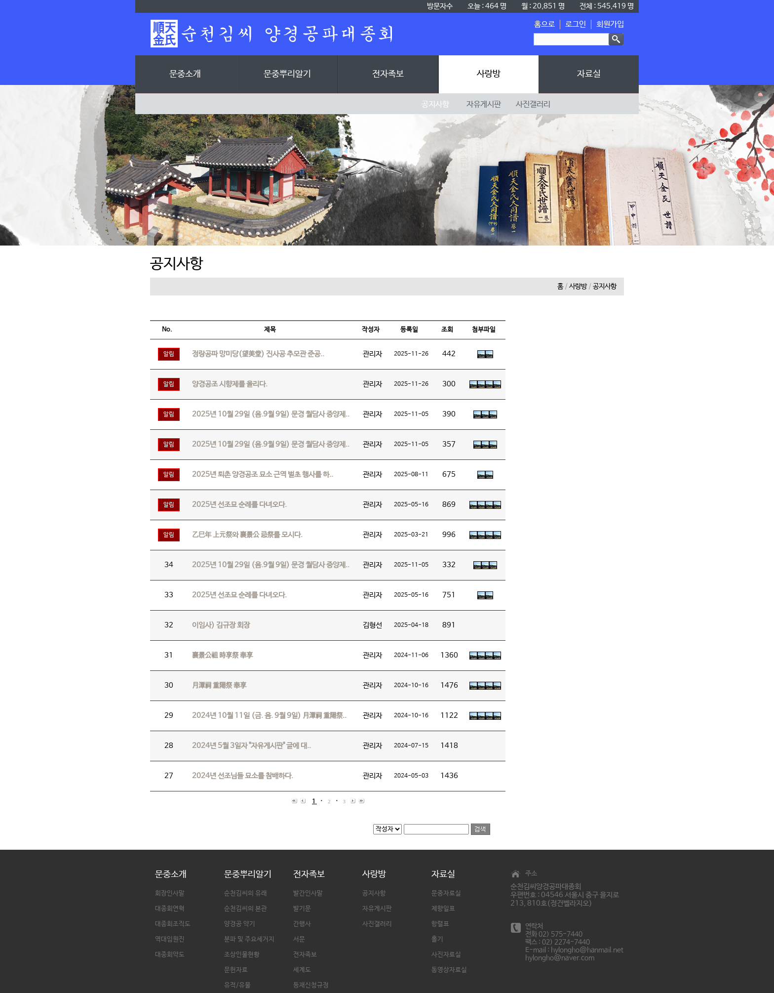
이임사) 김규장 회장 (221, 625)
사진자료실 (446, 954)
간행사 (302, 924)
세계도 (302, 970)
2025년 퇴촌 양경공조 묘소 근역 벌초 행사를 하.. (262, 474)
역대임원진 (170, 939)
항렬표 (440, 924)
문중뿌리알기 (287, 74)
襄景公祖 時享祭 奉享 (222, 655)
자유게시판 (377, 908)
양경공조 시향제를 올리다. (230, 384)
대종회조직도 (173, 924)
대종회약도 (170, 954)
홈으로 (544, 24)
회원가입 (610, 24)
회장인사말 (170, 893)
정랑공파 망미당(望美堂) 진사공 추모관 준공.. (258, 354)
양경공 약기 (239, 924)
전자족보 (388, 74)
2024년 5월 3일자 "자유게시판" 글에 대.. (251, 746)
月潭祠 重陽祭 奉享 (219, 685)
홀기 (437, 939)
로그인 (575, 24)
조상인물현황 (242, 954)
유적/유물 (237, 985)
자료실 (589, 74)
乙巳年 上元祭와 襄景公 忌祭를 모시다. (247, 535)
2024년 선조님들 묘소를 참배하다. (242, 776)
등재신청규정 (311, 985)
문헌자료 (236, 970)
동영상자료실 (449, 970)
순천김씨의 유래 (245, 893)
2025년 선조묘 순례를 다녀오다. (239, 504)
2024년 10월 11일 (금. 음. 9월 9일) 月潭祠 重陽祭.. (269, 715)
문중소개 (185, 74)
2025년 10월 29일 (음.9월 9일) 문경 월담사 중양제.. (270, 414)
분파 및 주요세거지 (249, 939)
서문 (299, 939)
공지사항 (605, 286)
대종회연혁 (170, 908)
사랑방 (489, 74)
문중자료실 (446, 893)
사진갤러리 (377, 924)
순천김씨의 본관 (245, 908)
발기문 (302, 908)
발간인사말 (308, 893)
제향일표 (443, 908)
